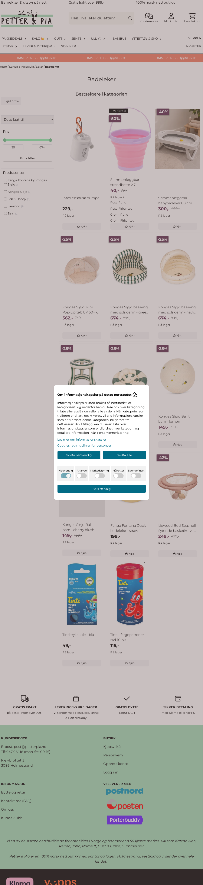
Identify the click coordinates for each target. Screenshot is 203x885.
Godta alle (124, 455)
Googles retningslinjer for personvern (85, 445)
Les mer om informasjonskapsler (81, 439)
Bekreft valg (101, 489)
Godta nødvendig (79, 455)
